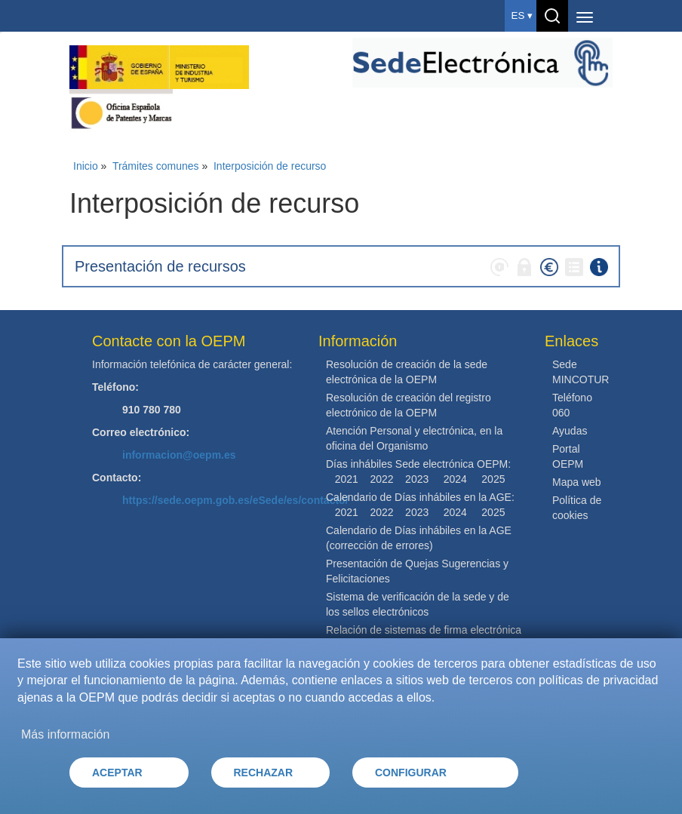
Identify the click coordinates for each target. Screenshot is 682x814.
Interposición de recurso (270, 166)
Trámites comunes (155, 166)
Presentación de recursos (160, 266)
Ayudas (569, 431)
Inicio (85, 166)
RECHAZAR (263, 772)
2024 (455, 479)
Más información (65, 734)
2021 (346, 479)
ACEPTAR (117, 772)
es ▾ (522, 15)
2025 (493, 479)
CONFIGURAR (411, 772)
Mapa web (576, 482)
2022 (381, 479)
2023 (417, 479)
